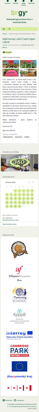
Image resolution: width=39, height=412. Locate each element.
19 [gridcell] (32, 198)
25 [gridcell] (27, 202)
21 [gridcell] (11, 202)
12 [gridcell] (32, 194)
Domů (4, 34)
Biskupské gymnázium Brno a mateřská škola (20, 19)
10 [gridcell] (23, 194)
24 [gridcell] (23, 202)
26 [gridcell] (32, 202)
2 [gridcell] (19, 190)
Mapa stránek (32, 404)
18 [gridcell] (27, 198)
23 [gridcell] (19, 202)
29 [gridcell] (15, 206)
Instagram (19, 400)
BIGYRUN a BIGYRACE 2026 (10, 220)
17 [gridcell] (23, 198)
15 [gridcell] (15, 198)
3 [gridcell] (23, 190)
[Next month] (33, 182)
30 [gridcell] (19, 206)
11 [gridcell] (27, 194)
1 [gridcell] (15, 190)
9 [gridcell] (19, 194)
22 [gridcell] (15, 202)
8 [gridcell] (15, 194)
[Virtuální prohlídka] (19, 162)
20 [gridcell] (7, 202)
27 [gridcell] (7, 206)
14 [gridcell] (11, 198)
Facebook (7, 400)
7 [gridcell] (11, 194)
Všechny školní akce (9, 224)
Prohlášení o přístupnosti (16, 404)
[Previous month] (29, 182)
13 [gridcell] (7, 198)
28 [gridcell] (11, 206)
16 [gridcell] (19, 198)
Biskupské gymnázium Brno (20, 406)
